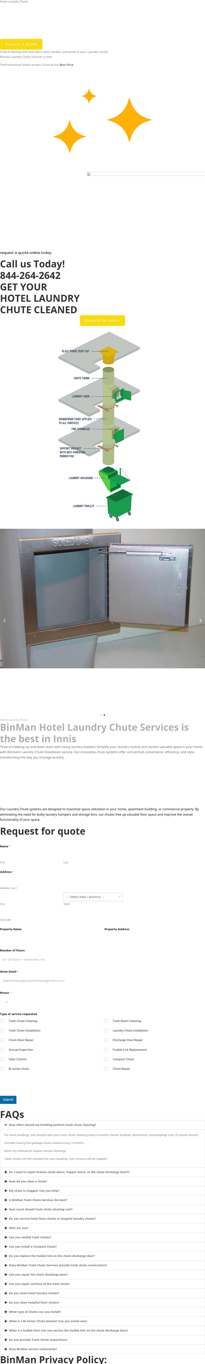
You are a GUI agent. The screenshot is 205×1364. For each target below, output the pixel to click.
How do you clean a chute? (28, 1181)
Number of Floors (12, 950)
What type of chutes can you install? (35, 1311)
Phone (5, 993)
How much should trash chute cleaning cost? (41, 1209)
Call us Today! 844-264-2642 (32, 269)
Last (65, 862)
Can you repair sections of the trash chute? (39, 1283)
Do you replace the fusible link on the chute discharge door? (52, 1256)
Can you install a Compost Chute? (33, 1246)
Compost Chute (123, 1059)
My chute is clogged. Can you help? (34, 1190)
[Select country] (4, 1002)
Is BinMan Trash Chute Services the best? (38, 1200)
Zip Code (5, 919)
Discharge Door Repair (128, 1040)
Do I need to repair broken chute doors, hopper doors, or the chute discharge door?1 (69, 1172)
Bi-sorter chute (19, 1069)
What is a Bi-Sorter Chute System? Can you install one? (48, 1321)
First (2, 862)
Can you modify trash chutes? (30, 1237)
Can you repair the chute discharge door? (38, 1274)
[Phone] (25, 1002)
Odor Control (17, 1059)
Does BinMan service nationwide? (33, 1349)
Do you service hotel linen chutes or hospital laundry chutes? (52, 1218)
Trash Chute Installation (24, 1031)
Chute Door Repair (21, 1040)
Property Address (116, 929)
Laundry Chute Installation (130, 1031)
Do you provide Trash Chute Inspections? (38, 1339)
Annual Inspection (21, 1050)
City (2, 904)
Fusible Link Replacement (130, 1050)
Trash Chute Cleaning (23, 1021)
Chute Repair (121, 1069)
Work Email (9, 972)
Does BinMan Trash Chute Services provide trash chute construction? (58, 1265)
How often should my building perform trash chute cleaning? (52, 1124)
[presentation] (30, 1093)
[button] (4, 620)
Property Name (11, 929)
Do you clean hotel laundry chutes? (34, 1293)
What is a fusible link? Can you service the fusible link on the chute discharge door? (68, 1330)
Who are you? (19, 1228)
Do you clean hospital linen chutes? (34, 1302)
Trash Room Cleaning (127, 1021)
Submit (8, 1100)
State (66, 904)
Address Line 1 (8, 888)
